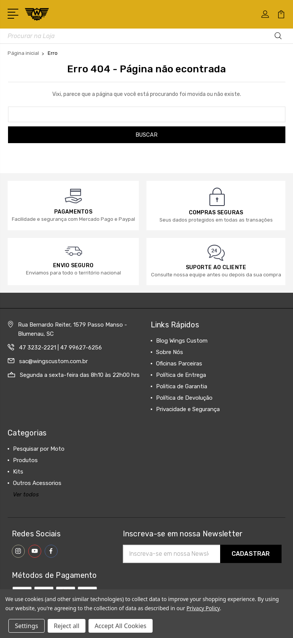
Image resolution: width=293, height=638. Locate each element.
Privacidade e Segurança (188, 409)
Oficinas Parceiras (179, 363)
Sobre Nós (169, 352)
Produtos (25, 460)
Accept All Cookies (120, 626)
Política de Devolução (184, 397)
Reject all (66, 626)
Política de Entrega (181, 375)
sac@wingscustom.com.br (53, 361)
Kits (18, 471)
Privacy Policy (203, 608)
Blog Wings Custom (182, 340)
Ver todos (26, 494)
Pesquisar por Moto (38, 448)
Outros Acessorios (37, 483)
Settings (26, 626)
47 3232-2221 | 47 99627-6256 (60, 347)
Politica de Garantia (181, 386)
